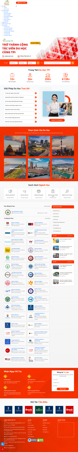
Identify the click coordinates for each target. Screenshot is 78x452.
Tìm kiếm (38, 63)
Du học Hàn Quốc (7, 13)
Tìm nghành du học (57, 228)
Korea (39, 146)
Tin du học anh (7, 34)
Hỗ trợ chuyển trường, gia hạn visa (21, 118)
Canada (63, 146)
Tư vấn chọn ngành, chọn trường (21, 93)
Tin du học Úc (7, 26)
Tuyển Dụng (45, 427)
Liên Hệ (44, 425)
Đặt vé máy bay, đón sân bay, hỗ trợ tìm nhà (21, 114)
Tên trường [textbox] (21, 62)
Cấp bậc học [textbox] (12, 62)
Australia (15, 146)
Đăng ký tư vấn (21, 2)
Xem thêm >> (70, 235)
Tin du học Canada (8, 29)
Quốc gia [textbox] (30, 62)
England (39, 168)
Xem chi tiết (62, 241)
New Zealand (15, 168)
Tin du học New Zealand (9, 31)
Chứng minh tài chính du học (59, 222)
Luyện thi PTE (5, 22)
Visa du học (55, 219)
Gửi (72, 63)
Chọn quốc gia (5, 10)
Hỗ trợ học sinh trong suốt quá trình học (21, 122)
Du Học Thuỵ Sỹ (31, 436)
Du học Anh (6, 17)
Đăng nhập (45, 429)
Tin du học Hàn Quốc (8, 28)
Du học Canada (7, 15)
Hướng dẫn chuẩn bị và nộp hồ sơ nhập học (21, 97)
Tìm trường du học (57, 231)
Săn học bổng (56, 225)
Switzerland (63, 168)
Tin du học (4, 25)
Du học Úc (6, 12)
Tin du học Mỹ (7, 32)
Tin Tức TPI (6, 9)
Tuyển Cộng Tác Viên (6, 23)
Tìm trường (47, 218)
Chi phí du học (56, 216)
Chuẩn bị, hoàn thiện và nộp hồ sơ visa (21, 105)
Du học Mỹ (6, 20)
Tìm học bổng (47, 206)
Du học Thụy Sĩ (7, 19)
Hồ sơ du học (56, 213)
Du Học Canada (31, 425)
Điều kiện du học (56, 210)
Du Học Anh (30, 434)
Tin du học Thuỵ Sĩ (8, 35)
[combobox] (13, 63)
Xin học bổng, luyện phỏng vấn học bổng (21, 101)
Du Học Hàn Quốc (31, 427)
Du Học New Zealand (32, 429)
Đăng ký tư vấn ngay (57, 120)
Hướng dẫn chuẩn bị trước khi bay (21, 109)
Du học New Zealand (8, 16)
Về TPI (3, 6)
